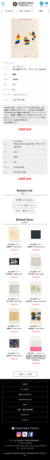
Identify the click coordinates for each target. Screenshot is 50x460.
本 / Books (9, 11)
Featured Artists (25, 399)
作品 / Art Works (25, 11)
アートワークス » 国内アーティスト (24, 205)
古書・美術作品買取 (25, 409)
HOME (25, 384)
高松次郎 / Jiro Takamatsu (24, 200)
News (25, 404)
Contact (25, 419)
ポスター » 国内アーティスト (24, 211)
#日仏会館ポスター (11, 122)
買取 (40, 11)
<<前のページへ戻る (25, 374)
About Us (25, 414)
